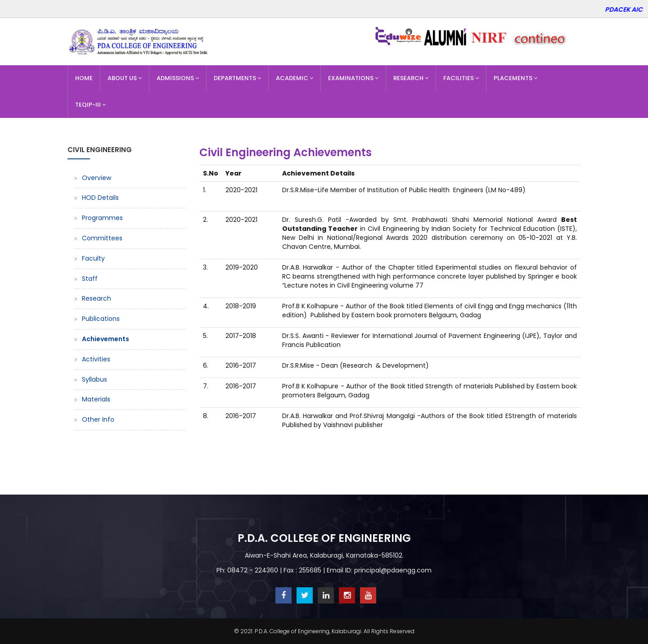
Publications (101, 318)
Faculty (93, 258)
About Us (125, 78)
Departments (237, 78)
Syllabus (94, 379)
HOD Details (100, 197)
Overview (96, 177)
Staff (90, 278)
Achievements (105, 338)
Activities (96, 359)
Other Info (98, 419)
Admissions (178, 78)
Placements (515, 78)
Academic (294, 78)
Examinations (353, 78)
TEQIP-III (90, 104)
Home (84, 78)
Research (410, 78)
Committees (102, 238)
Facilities (461, 78)
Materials (96, 399)
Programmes (102, 217)
